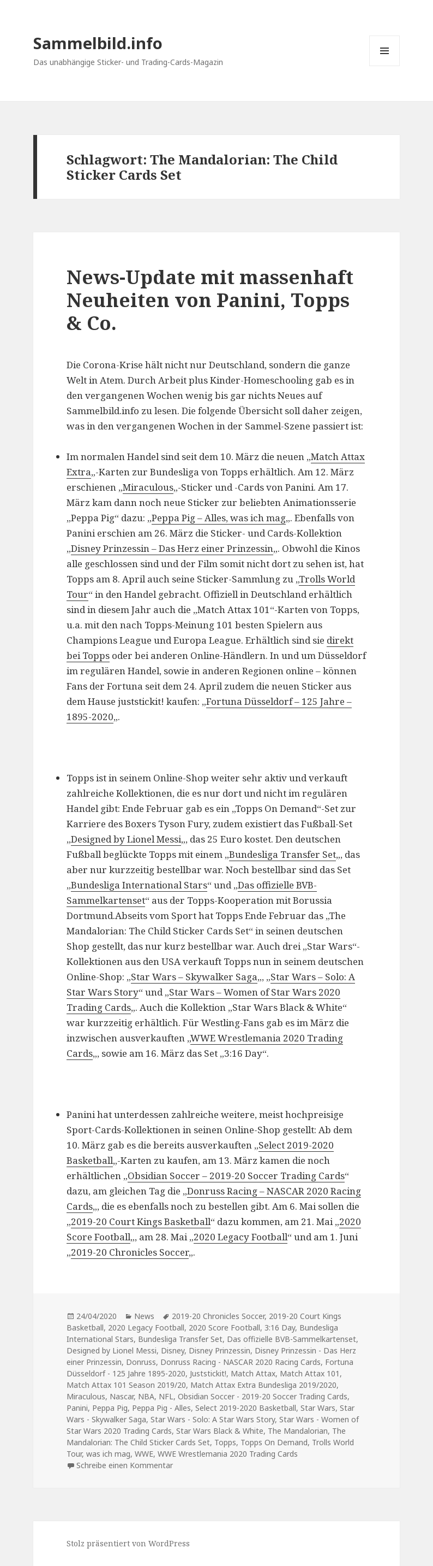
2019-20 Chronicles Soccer (130, 1252)
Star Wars (317, 1408)
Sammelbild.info (98, 43)
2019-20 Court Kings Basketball (141, 1221)
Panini (77, 1408)
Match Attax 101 (310, 1373)
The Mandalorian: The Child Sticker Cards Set (206, 1436)
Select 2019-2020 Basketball (245, 1408)
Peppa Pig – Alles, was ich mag (219, 517)
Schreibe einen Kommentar (124, 1465)
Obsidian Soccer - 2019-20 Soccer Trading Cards (262, 1396)
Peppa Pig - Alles (161, 1408)
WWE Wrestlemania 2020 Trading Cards (228, 1454)
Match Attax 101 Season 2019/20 (126, 1385)
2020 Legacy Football (240, 1237)
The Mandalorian (298, 1431)
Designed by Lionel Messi (126, 839)
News (144, 1316)
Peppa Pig (110, 1408)
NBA (146, 1396)
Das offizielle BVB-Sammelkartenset (291, 1339)
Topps (225, 1442)
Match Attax (253, 1373)
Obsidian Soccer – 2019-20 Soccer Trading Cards (236, 1175)
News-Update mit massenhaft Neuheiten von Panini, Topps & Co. (210, 299)
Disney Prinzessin (219, 1350)
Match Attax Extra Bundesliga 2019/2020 (263, 1385)
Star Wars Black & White (219, 1431)
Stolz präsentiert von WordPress (128, 1543)
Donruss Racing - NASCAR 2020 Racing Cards (240, 1362)
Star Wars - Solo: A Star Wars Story (213, 1419)
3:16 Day (279, 1327)
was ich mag (108, 1454)
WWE (144, 1454)
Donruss (141, 1362)
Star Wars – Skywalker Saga (194, 976)
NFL (166, 1396)
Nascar (122, 1396)
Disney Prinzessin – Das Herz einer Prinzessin (172, 548)
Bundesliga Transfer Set (282, 854)
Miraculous (148, 487)
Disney (172, 1350)
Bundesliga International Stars (139, 885)
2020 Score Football (224, 1327)
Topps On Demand (274, 1442)
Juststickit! (208, 1373)
